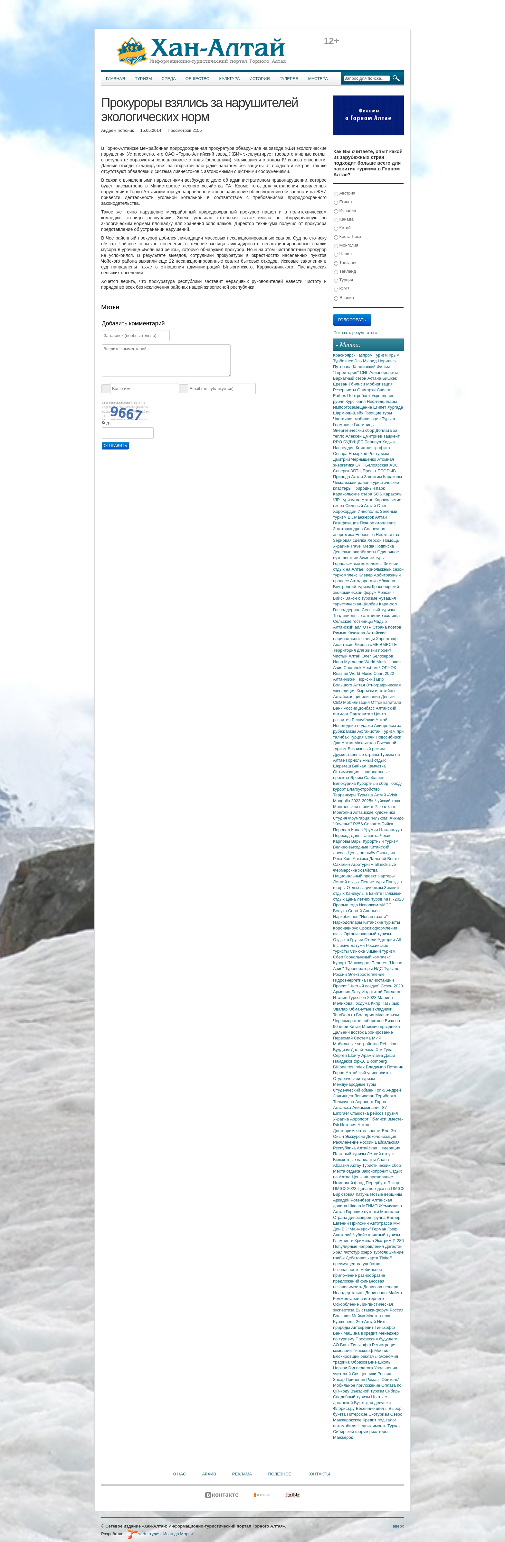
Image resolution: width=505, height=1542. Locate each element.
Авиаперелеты (383, 372)
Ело (386, 1130)
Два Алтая (343, 742)
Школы (384, 1362)
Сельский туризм (378, 609)
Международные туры (354, 1084)
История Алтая (354, 1124)
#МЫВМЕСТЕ (383, 644)
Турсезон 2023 (363, 997)
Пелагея (379, 962)
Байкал (359, 766)
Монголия (346, 245)
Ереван (340, 384)
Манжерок (343, 1437)
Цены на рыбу (362, 852)
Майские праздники (381, 1026)
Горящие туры (378, 413)
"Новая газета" (373, 916)
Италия (340, 997)
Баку (356, 991)
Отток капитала (386, 702)
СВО (338, 702)
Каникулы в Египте (365, 893)
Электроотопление (366, 974)
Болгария (366, 1014)
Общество (198, 78)
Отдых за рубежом (365, 887)
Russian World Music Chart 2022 (363, 673)
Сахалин (342, 864)
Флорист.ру (344, 1408)
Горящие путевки (363, 1211)
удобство (371, 1263)
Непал (343, 254)
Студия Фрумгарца (352, 818)
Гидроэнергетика (350, 980)
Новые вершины (386, 1194)
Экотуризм (379, 1414)
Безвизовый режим (366, 748)
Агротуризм (363, 864)
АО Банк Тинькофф (352, 1344)
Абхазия (341, 1165)
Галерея (289, 78)
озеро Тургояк (375, 1252)
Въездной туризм (367, 1391)
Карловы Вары (348, 841)
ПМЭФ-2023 (345, 1188)
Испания (345, 210)
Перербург (376, 1182)
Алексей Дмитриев (364, 436)
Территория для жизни (355, 650)
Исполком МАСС (375, 905)
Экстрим (384, 1240)
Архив (209, 1474)
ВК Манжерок (361, 517)
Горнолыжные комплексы (358, 563)
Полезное (279, 1474)
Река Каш (343, 858)
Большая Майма (349, 1315)
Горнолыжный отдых (366, 760)
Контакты (319, 1474)
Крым (394, 355)
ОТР (368, 627)
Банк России (345, 708)
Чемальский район (352, 482)
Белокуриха (345, 783)
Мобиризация (379, 384)
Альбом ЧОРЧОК (379, 667)
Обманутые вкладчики (370, 1009)
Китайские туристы (381, 922)
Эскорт (394, 1182)
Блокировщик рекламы (356, 1356)
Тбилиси (357, 384)
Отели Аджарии (380, 939)
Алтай (381, 517)
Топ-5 (380, 1090)
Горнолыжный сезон (384, 569)
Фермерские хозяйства (355, 870)
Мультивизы (387, 1014)
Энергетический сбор (354, 430)
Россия (384, 1373)
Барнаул (373, 442)
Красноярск (345, 355)
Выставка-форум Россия (380, 1310)
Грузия (391, 1113)
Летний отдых (347, 881)
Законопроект (375, 1171)
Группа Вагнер (386, 1217)
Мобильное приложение (357, 1385)
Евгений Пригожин (351, 1223)
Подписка (384, 546)
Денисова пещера (380, 1286)
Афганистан (369, 731)
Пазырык (390, 1003)
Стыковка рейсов (367, 1113)
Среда (169, 78)
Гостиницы (364, 424)
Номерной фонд (349, 1182)
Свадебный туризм (352, 1396)
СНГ (364, 372)
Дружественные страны (356, 754)
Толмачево (344, 1101)
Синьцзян (385, 852)
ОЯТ (361, 465)
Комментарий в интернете (358, 1298)
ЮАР (341, 289)
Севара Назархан (350, 453)
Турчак (393, 1425)
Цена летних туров (365, 899)
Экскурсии (356, 1136)
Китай (342, 228)
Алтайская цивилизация (357, 696)
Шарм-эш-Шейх (349, 413)
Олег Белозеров (377, 656)
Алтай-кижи (345, 679)
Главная (115, 78)
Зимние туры (372, 557)
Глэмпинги (344, 1240)
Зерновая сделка (350, 540)
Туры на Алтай (372, 795)
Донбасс (367, 708)
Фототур (352, 1252)
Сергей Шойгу (347, 1055)
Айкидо (397, 818)
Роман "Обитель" (382, 1379)
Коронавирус (346, 928)
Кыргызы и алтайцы (376, 690)
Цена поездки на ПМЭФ (380, 1188)
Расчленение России (354, 1142)
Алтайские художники (374, 812)
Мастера (318, 78)
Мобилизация (357, 702)
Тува (388, 1049)
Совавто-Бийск (378, 823)
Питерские (357, 1414)
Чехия (385, 835)
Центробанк (359, 395)
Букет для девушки (372, 1402)
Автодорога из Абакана (372, 580)
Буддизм (342, 1049)
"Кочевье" (343, 823)
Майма (395, 1292)
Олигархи (367, 389)
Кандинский (364, 366)
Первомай (343, 1038)
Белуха (340, 910)
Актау (356, 1165)
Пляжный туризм (350, 1153)
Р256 (358, 823)
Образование (364, 1362)
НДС (379, 968)
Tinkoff (385, 1258)
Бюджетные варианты (355, 1159)
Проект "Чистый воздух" (357, 986)
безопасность (346, 1269)
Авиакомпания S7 (369, 1107)
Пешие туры (373, 881)
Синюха (358, 951)
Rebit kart (389, 1043)
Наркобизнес (346, 916)
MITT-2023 (394, 899)
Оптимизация (346, 771)
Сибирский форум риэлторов (361, 1431)
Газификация (346, 523)
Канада (344, 219)
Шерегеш (342, 766)
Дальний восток (349, 1032)
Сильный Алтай (361, 505)
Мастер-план (378, 1315)
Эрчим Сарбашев (367, 777)
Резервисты (345, 389)
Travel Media (362, 546)
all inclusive (385, 864)
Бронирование (379, 1032)
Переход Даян (347, 835)
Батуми (358, 945)
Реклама (242, 1474)
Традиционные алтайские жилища (366, 615)
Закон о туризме (362, 598)
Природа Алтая (348, 476)
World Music (377, 661)
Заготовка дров (348, 528)
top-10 (360, 1061)
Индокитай (373, 991)
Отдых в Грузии (348, 939)
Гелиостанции (380, 980)
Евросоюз (366, 534)
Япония (344, 298)
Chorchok (353, 667)
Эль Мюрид (366, 360)
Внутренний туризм (352, 586)
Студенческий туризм (354, 1078)
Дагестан (393, 1246)
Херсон (375, 540)
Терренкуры (345, 795)
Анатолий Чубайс (350, 1234)
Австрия (344, 193)
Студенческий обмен (354, 1090)
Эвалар (341, 1009)
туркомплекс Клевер (353, 575)
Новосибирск (388, 737)
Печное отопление (378, 523)
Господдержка (347, 609)
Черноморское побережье (359, 1020)
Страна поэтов (387, 627)
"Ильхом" (380, 818)
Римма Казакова (349, 632)
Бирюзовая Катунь (351, 1194)
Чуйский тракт (388, 800)
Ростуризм (378, 453)
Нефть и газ (387, 534)
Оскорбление (346, 1304)
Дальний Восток (385, 858)
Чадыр (380, 621)
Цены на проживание (372, 1177)
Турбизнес (343, 360)
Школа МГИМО (363, 1205)
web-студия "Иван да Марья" (160, 1533)
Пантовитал (362, 714)
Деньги (388, 696)
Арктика (361, 858)
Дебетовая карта (362, 1258)
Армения (342, 991)
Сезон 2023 (392, 986)
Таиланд (392, 991)
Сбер (338, 957)
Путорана (343, 366)
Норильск (387, 360)
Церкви (340, 1367)
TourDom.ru (344, 1014)
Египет (343, 202)
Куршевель (344, 1321)
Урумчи (371, 829)
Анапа (383, 1159)
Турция (343, 280)
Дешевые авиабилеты (355, 551)
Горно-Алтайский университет (362, 1072)
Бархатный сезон (350, 378)
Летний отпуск (381, 1153)
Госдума (362, 1003)
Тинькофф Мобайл (371, 1350)
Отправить (115, 445)
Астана (374, 378)
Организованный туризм (367, 933)
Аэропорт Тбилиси (368, 1119)
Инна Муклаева (349, 661)
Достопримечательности (357, 1130)
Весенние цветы (372, 1408)
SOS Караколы (387, 494)
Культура (229, 78)
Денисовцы (377, 1292)
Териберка (386, 1095)
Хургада (395, 407)
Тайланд (345, 271)
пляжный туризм (384, 1234)
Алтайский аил (348, 627)
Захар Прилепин (349, 1379)
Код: (106, 422)
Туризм (143, 78)
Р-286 (398, 1240)
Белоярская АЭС (381, 465)
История (260, 78)
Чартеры (386, 876)
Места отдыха (347, 1171)
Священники (364, 1373)
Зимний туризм (380, 951)
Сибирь (392, 1391)
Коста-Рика (347, 237)
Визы (351, 731)
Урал (338, 1252)
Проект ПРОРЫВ (379, 470)
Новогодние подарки (353, 725)
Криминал (365, 1240)
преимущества (348, 1263)
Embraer (341, 1113)
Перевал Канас (348, 829)
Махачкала (365, 742)
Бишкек (389, 378)
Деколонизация (381, 1136)
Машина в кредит (360, 1333)
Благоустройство (363, 789)
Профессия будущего (376, 1339)
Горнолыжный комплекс (367, 957)
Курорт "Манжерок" (352, 962)
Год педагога (361, 1367)
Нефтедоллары (382, 401)
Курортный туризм (381, 841)
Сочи (370, 737)
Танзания (345, 263)
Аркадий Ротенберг (352, 1200)
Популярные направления (359, 1246)
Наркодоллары (348, 922)
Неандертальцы (349, 1292)
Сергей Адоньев (364, 910)
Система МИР (367, 1038)
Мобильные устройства (356, 1043)
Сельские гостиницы (353, 621)
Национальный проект (355, 876)
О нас (179, 1474)
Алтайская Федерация (378, 1148)
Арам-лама (372, 1055)
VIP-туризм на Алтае (354, 499)
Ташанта (371, 835)
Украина (341, 1119)
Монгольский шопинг (354, 806)
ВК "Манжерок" (357, 1229)
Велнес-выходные (351, 847)
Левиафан (365, 1095)
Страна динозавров (352, 1217)
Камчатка (376, 766)
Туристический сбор (381, 1165)
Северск (341, 470)
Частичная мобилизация (357, 418)
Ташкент (391, 436)
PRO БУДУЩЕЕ (349, 442)
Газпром (365, 355)
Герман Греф (384, 1229)
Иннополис (368, 511)
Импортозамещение (353, 407)
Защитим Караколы (383, 476)
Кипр (376, 1003)
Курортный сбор (373, 783)
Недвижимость (372, 1425)
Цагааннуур (390, 829)
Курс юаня (356, 401)
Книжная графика (373, 447)
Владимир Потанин (384, 1067)
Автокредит (363, 1327)
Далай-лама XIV (367, 1049)
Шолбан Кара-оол (379, 604)
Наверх (397, 1526)
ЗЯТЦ (356, 470)
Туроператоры (359, 968)
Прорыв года (346, 905)
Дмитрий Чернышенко (355, 459)
